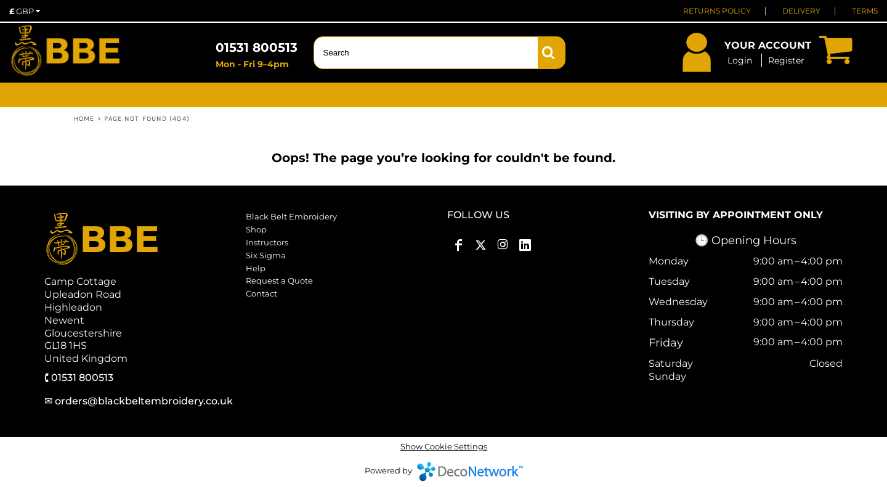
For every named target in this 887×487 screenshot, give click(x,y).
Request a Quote (279, 280)
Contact (261, 293)
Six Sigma (266, 255)
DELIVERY (801, 10)
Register (786, 60)
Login (739, 60)
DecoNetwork (470, 471)
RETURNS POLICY (717, 10)
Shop (256, 229)
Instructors (267, 242)
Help (255, 268)
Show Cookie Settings (443, 446)
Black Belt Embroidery (291, 216)
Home (84, 119)
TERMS (865, 10)
